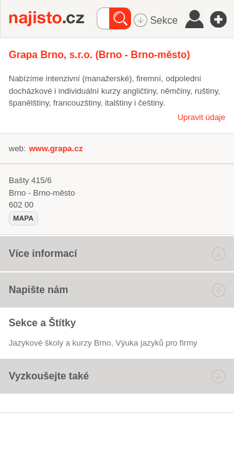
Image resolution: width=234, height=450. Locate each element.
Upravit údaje (201, 117)
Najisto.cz (53, 18)
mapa (23, 218)
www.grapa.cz (55, 148)
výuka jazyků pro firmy (156, 343)
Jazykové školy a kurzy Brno (60, 343)
